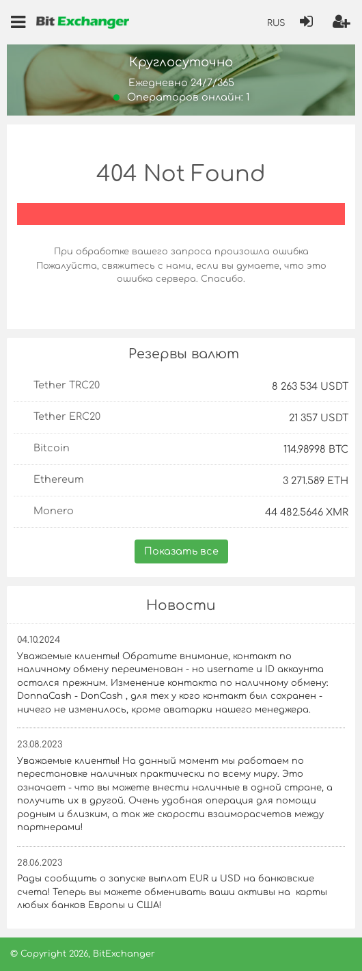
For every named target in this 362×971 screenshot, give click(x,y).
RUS (276, 23)
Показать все (181, 551)
